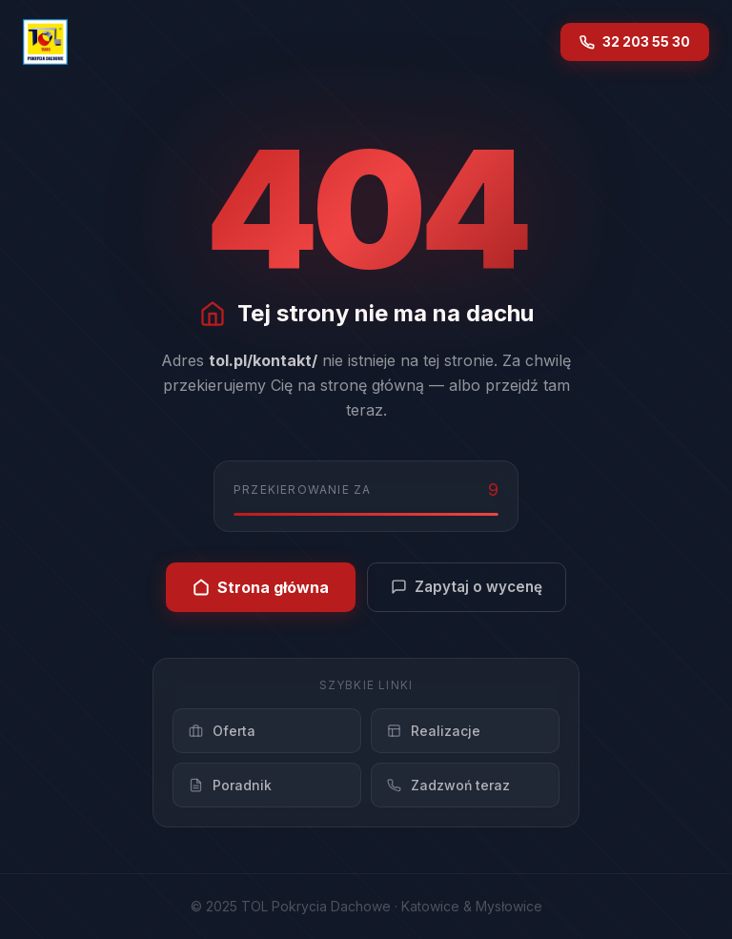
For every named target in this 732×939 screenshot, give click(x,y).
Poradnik (230, 785)
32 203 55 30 (635, 41)
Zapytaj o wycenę (466, 587)
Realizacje (433, 731)
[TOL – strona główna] (45, 42)
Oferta (222, 731)
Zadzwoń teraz (448, 785)
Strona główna (261, 587)
